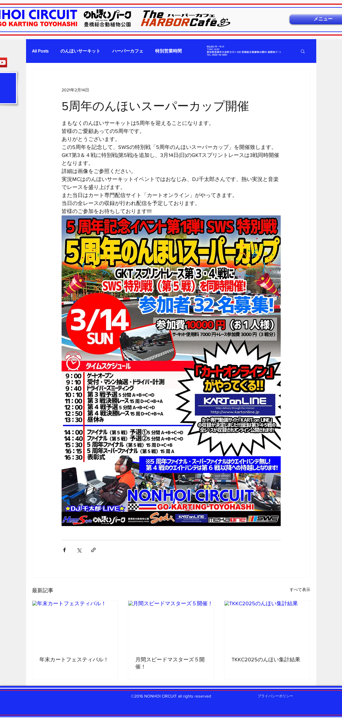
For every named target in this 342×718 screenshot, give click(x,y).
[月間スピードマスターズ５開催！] (171, 625)
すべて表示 (300, 589)
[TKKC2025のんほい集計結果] (267, 625)
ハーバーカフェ (127, 50)
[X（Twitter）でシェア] (79, 550)
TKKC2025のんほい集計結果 (266, 660)
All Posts (40, 50)
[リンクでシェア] (93, 550)
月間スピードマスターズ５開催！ (170, 663)
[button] (303, 51)
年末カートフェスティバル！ (74, 660)
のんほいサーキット (80, 50)
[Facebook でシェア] (64, 550)
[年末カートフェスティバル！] (75, 625)
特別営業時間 (168, 50)
